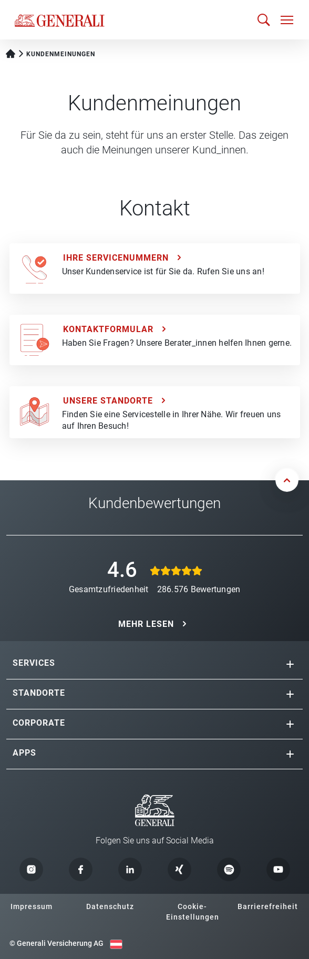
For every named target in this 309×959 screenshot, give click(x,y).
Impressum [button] (32, 906)
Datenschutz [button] (110, 906)
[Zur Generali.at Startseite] (60, 20)
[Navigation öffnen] (287, 20)
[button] (290, 664)
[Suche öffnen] (263, 19)
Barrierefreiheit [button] (268, 906)
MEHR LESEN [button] (146, 624)
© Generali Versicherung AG (56, 943)
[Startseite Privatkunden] (10, 52)
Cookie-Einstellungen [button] (192, 911)
